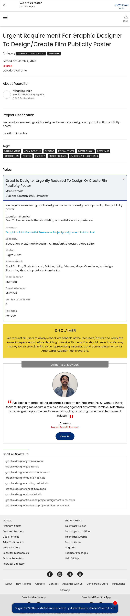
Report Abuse (73, 542)
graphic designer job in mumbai (24, 461)
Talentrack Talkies (75, 526)
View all (65, 436)
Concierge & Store (97, 583)
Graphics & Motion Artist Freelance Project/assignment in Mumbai (50, 232)
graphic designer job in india (22, 466)
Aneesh (65, 423)
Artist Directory (11, 547)
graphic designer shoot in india (23, 494)
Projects (7, 520)
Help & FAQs (72, 558)
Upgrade (70, 547)
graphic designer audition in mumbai (27, 472)
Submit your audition (77, 531)
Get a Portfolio (11, 536)
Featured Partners (13, 531)
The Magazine (73, 520)
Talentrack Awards (76, 536)
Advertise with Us (72, 583)
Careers (40, 583)
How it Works (23, 583)
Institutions (118, 583)
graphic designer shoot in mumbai (26, 489)
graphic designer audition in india (25, 477)
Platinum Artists (12, 526)
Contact (53, 583)
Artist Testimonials (13, 542)
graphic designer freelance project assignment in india (37, 505)
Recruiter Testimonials (16, 553)
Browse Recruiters (13, 558)
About (8, 583)
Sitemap (65, 590)
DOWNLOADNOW (121, 6)
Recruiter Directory (14, 563)
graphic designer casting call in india (27, 483)
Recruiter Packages (76, 553)
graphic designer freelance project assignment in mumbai (40, 500)
